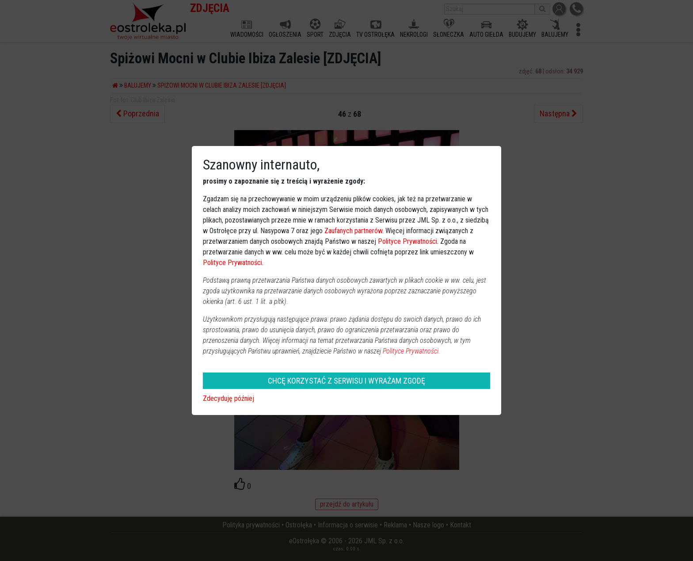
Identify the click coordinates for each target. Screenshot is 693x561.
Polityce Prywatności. (411, 351)
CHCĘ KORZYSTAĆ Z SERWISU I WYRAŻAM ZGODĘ (346, 380)
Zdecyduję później (228, 398)
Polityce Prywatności (407, 241)
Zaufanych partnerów (353, 231)
